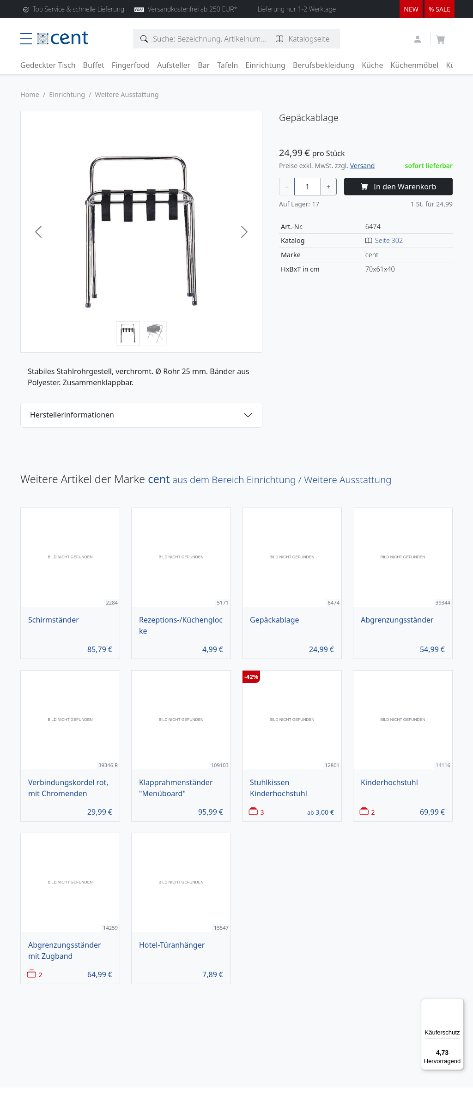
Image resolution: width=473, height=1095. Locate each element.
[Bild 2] (155, 333)
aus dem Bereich (269, 479)
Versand (362, 165)
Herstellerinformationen (72, 415)
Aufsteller (173, 65)
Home (29, 94)
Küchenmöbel (415, 65)
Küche (372, 65)
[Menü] (458, 1004)
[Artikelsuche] (144, 39)
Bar (204, 65)
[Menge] (307, 186)
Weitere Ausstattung (127, 94)
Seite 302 (389, 240)
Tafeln (227, 65)
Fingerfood (131, 65)
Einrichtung (265, 65)
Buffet (93, 65)
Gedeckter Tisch (48, 65)
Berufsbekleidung (323, 65)
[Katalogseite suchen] (279, 39)
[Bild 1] (128, 333)
